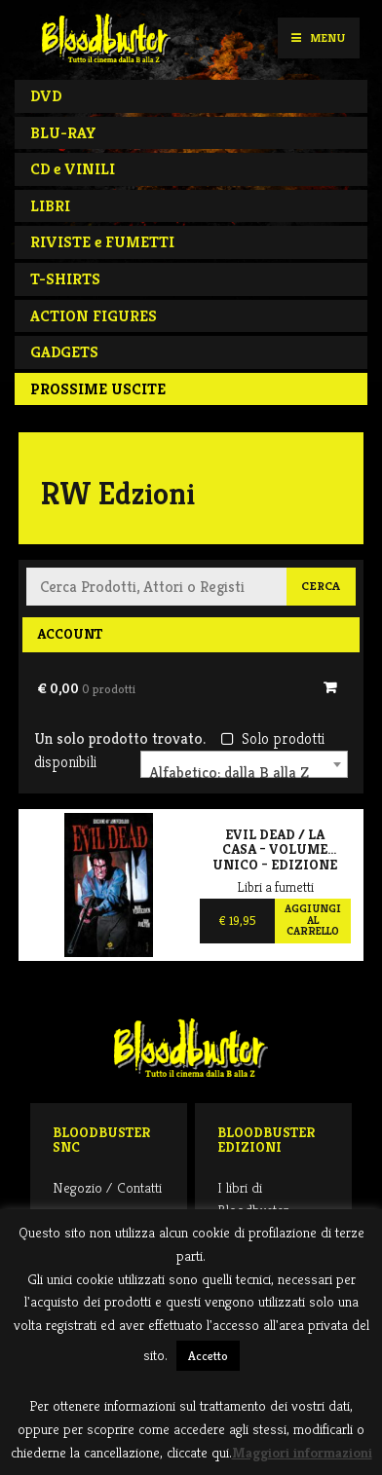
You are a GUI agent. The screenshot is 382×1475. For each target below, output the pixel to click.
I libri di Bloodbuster (252, 1198)
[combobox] (244, 764)
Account (69, 634)
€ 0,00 (86, 688)
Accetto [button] (208, 1355)
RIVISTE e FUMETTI (102, 242)
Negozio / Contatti (107, 1187)
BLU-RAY (63, 133)
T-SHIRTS (65, 279)
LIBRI (50, 206)
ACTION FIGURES (93, 316)
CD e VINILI (72, 169)
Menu (318, 37)
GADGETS (64, 352)
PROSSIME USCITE (98, 389)
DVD (45, 96)
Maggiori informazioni (302, 1452)
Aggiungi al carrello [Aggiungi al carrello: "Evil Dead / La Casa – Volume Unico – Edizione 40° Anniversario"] (313, 920)
